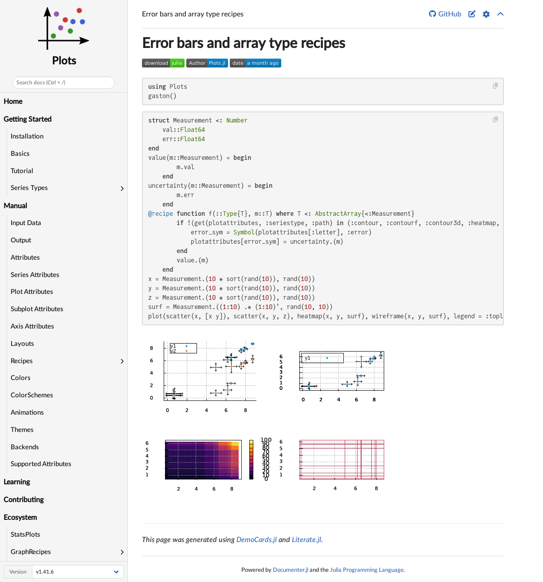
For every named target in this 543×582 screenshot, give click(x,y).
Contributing (23, 499)
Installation (27, 136)
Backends (25, 447)
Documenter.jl (290, 570)
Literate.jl (306, 539)
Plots (64, 61)
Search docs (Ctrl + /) (40, 82)
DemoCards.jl (256, 539)
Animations (27, 412)
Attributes (25, 257)
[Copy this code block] (495, 86)
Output (21, 240)
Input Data (26, 223)
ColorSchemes (32, 395)
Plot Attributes (32, 292)
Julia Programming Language (367, 570)
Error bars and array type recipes (243, 43)
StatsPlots (25, 534)
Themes (22, 430)
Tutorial (22, 171)
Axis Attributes (32, 326)
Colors (21, 378)
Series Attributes (35, 275)
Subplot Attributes (37, 309)
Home (13, 101)
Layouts (22, 343)
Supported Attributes (41, 464)
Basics (20, 153)
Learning (17, 482)
